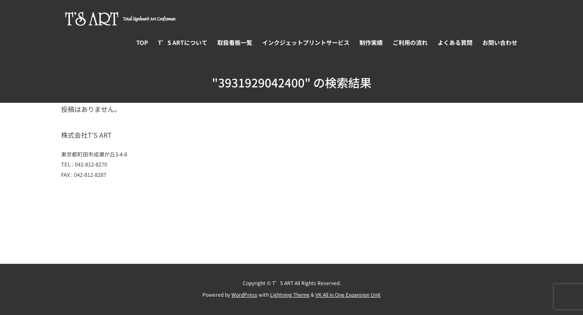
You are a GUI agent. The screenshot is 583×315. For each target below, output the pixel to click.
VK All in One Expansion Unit (348, 294)
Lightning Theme (290, 294)
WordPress (244, 294)
